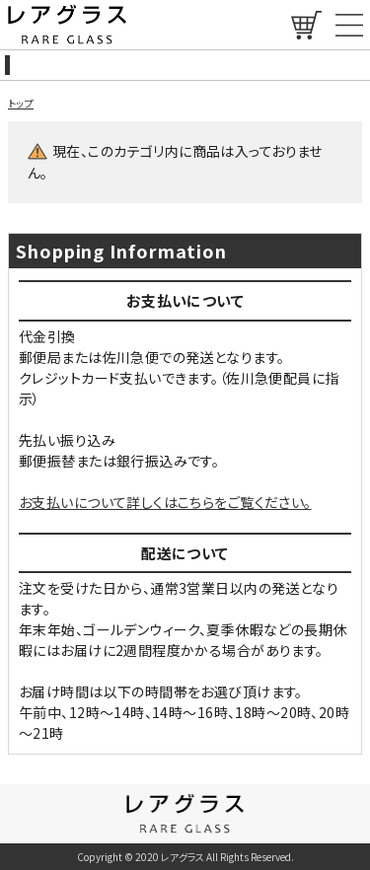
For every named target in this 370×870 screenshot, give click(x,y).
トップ (21, 103)
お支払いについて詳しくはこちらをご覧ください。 (165, 502)
